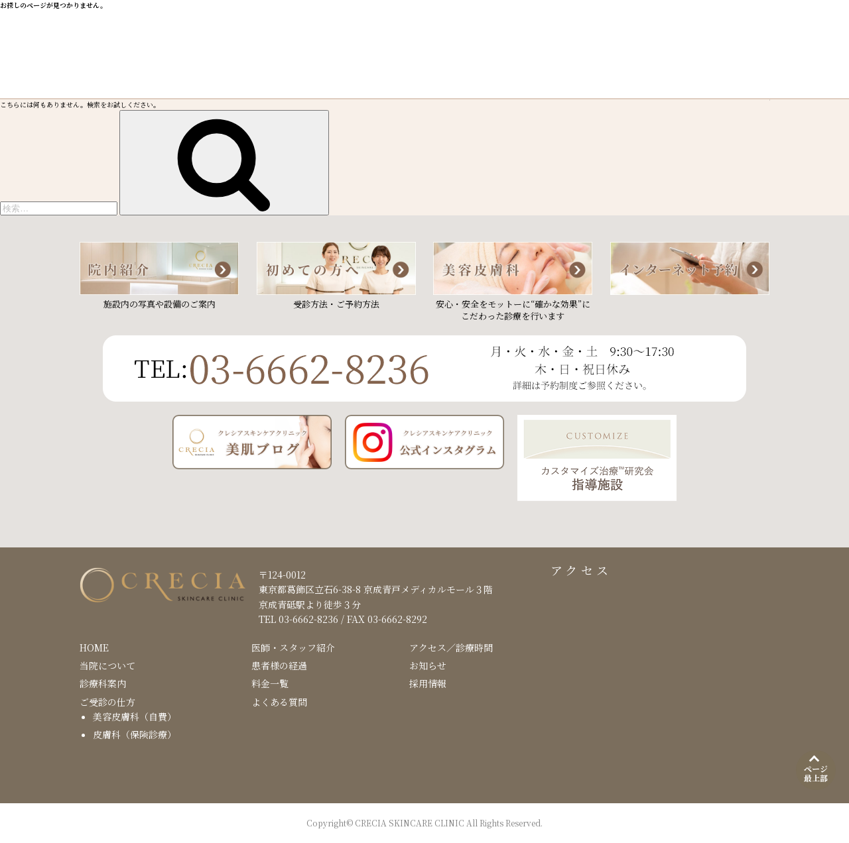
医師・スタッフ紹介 (293, 647)
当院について (107, 665)
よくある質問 (279, 701)
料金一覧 (270, 683)
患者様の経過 (279, 665)
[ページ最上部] (816, 770)
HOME (94, 647)
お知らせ (427, 665)
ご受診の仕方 (107, 701)
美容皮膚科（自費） (134, 716)
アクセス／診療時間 (451, 647)
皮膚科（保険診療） (134, 734)
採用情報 (427, 683)
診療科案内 (103, 683)
